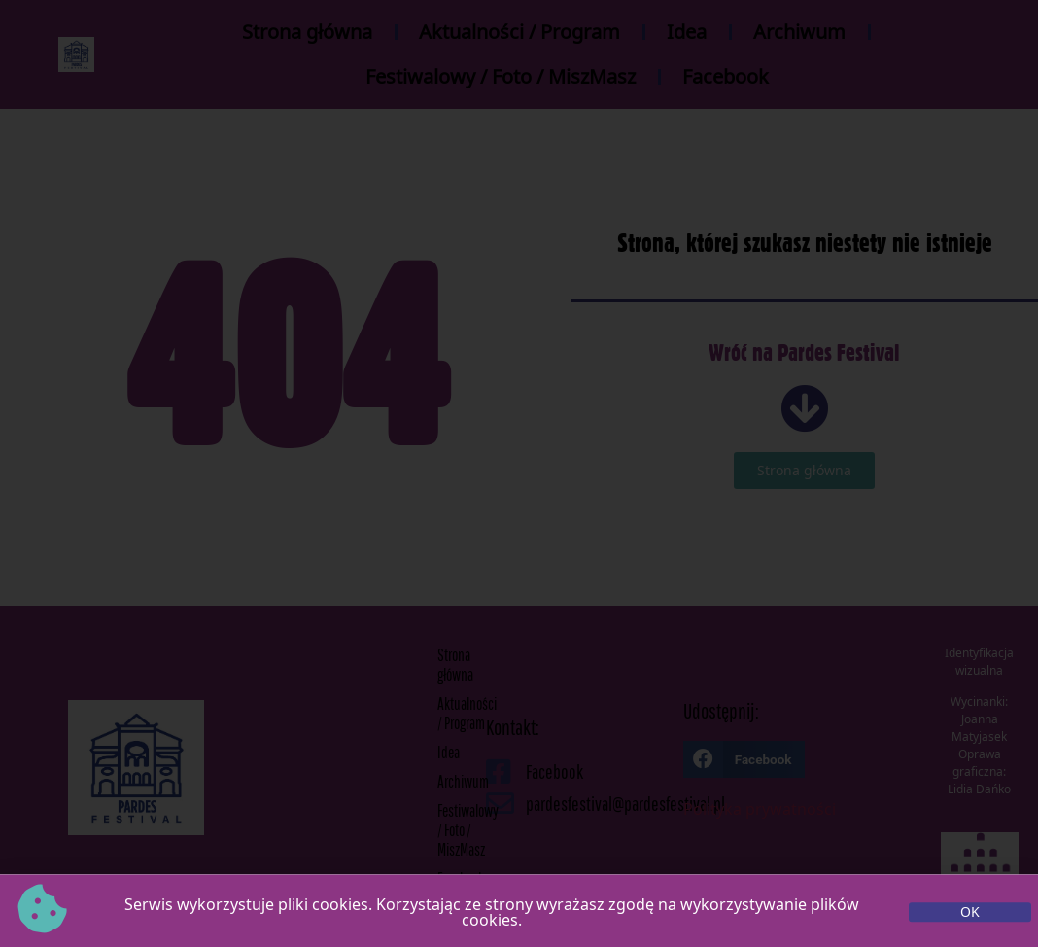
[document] (519, 473)
